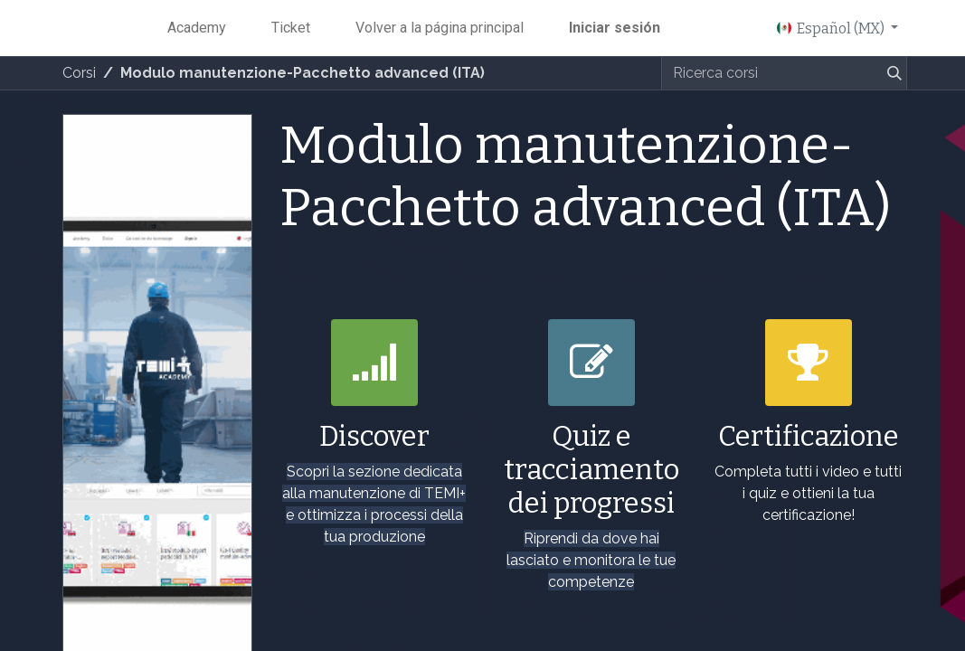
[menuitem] (197, 28)
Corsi (79, 72)
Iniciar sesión (614, 27)
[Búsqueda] (890, 73)
